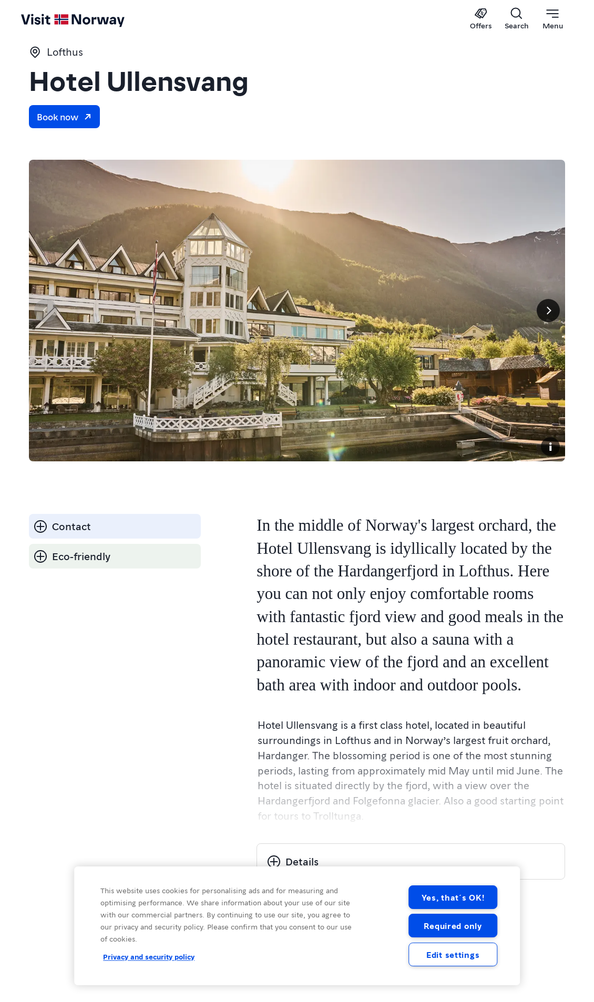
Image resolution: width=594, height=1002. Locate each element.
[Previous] (45, 310)
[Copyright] (550, 446)
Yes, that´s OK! (453, 897)
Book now (64, 116)
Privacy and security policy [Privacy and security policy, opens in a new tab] (148, 956)
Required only (453, 925)
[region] (297, 925)
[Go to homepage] (40, 19)
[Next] (548, 310)
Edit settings (452, 954)
